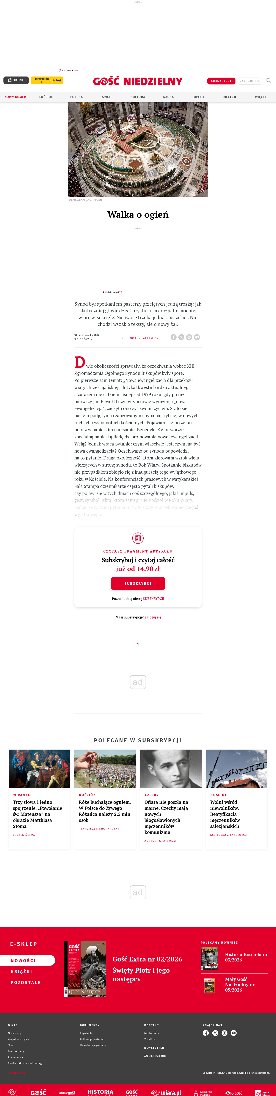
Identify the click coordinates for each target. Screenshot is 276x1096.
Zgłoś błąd (18, 1066)
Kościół (46, 94)
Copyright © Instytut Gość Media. (221, 1066)
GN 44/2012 (83, 332)
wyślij (198, 329)
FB (174, 329)
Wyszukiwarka (269, 78)
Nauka (168, 94)
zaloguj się (250, 78)
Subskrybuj (138, 577)
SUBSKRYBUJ (221, 78)
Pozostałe (21, 976)
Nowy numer (15, 94)
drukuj (190, 329)
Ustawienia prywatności (94, 1039)
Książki (21, 965)
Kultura (138, 94)
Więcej (260, 94)
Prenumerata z (42, 78)
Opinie (199, 94)
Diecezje (230, 94)
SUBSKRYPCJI (153, 592)
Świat (107, 94)
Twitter (182, 329)
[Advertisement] (138, 36)
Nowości (21, 954)
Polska (76, 94)
